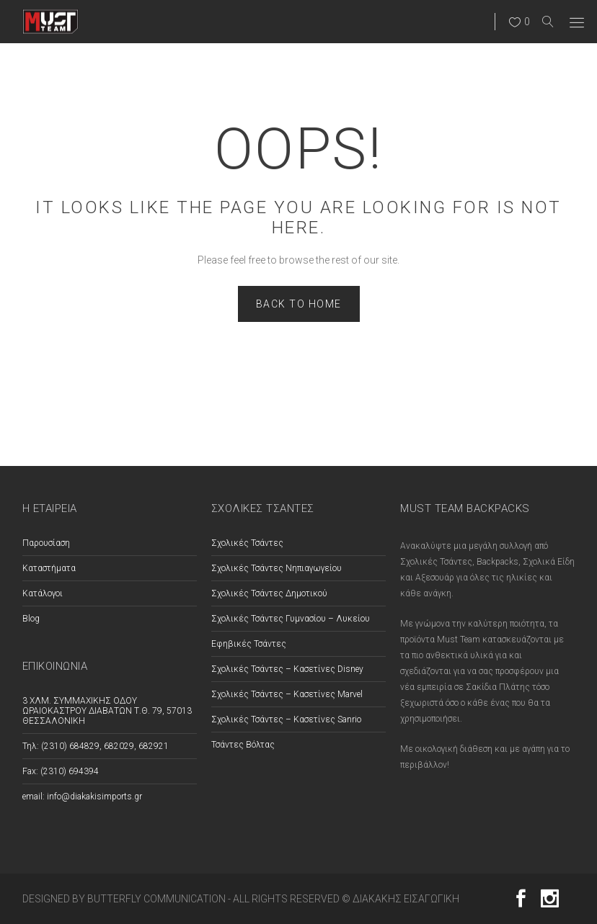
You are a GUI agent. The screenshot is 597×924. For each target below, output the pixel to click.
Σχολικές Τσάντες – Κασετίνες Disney (287, 669)
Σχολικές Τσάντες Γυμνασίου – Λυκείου (290, 619)
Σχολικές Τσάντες (247, 543)
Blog (31, 619)
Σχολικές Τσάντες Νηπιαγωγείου (276, 568)
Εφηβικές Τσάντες (248, 644)
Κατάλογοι (42, 593)
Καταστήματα (49, 568)
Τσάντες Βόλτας (243, 745)
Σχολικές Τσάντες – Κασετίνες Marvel (287, 694)
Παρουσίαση (46, 543)
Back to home (299, 304)
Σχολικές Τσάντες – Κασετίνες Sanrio (286, 719)
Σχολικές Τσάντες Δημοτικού (269, 593)
